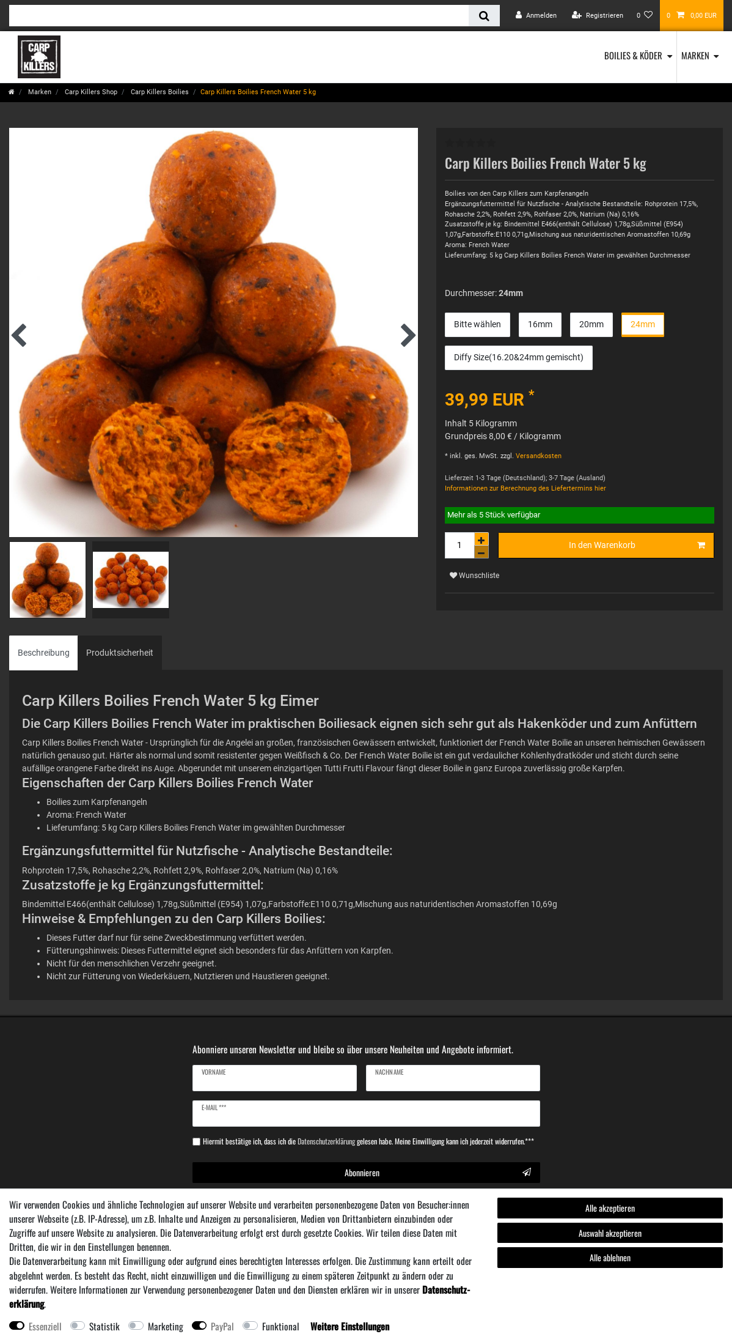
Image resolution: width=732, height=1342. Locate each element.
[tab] (43, 653)
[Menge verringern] (481, 552)
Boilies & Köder (633, 55)
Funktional (280, 1326)
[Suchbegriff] (239, 15)
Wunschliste (474, 575)
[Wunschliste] (645, 15)
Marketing (165, 1326)
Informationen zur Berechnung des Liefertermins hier (525, 488)
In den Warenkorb (637, 545)
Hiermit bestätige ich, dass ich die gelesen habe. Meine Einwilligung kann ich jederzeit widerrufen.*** (368, 1141)
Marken (695, 55)
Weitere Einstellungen (349, 1326)
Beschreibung (44, 653)
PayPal (222, 1326)
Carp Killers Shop (90, 92)
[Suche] (484, 15)
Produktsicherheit (119, 653)
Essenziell (45, 1326)
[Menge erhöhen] (481, 539)
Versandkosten (538, 456)
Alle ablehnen (610, 1257)
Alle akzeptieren (610, 1207)
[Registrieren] (597, 15)
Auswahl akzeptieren (610, 1232)
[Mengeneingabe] (459, 545)
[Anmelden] (536, 15)
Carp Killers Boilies (159, 92)
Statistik (104, 1326)
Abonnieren (438, 1172)
